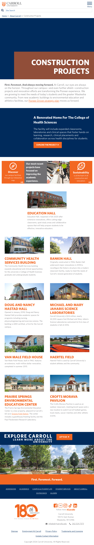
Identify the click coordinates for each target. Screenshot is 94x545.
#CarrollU (71, 509)
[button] (89, 540)
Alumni (53, 493)
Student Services (63, 489)
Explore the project (46, 145)
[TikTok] (70, 505)
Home (4, 16)
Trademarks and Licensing (72, 531)
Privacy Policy (51, 531)
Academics (24, 489)
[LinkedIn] (75, 505)
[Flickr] (60, 505)
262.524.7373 (78, 523)
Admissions (11, 489)
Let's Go (63, 437)
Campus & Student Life (42, 489)
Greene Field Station (20, 414)
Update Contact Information (47, 536)
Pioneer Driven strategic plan (44, 100)
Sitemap (14, 531)
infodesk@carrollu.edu (57, 523)
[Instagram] (65, 505)
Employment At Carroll (31, 531)
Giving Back (41, 493)
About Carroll (15, 16)
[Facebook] (56, 505)
